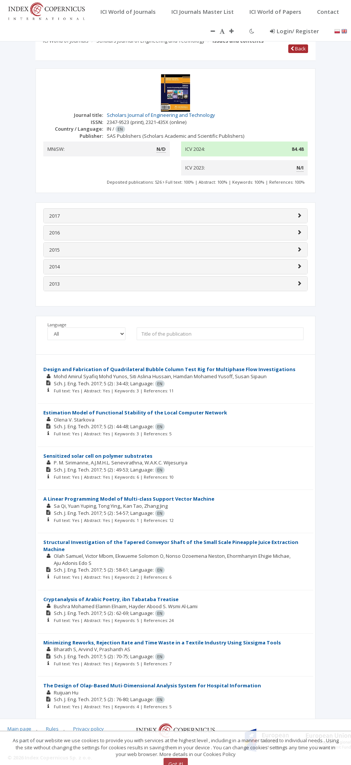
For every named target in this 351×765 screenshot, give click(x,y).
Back (298, 48)
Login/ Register (294, 31)
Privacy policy (88, 728)
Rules (52, 728)
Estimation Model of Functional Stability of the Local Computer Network (135, 412)
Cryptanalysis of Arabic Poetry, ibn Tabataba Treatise (110, 599)
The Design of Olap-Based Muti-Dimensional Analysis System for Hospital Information (152, 685)
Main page (19, 728)
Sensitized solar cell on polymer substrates (97, 456)
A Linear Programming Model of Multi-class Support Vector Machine (128, 498)
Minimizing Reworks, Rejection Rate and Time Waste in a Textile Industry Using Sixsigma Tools (162, 642)
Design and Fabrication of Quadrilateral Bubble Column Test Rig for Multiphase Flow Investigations (169, 369)
